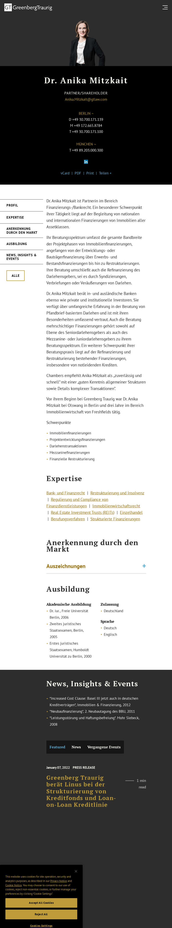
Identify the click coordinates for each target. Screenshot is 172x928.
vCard (65, 173)
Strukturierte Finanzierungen (115, 521)
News (76, 746)
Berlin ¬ (86, 113)
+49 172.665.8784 (88, 125)
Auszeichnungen (65, 567)
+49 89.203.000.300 (87, 150)
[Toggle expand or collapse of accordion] (144, 567)
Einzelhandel (131, 514)
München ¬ (86, 144)
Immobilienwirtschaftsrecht (116, 508)
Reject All (41, 920)
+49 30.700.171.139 (87, 119)
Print (90, 173)
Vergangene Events (104, 746)
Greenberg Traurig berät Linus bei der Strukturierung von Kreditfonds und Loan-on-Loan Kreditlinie (81, 795)
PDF (78, 173)
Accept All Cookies (41, 908)
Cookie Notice (13, 891)
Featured (57, 746)
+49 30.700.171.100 (87, 131)
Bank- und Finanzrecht (65, 495)
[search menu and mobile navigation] (166, 7)
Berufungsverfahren (68, 521)
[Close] (76, 877)
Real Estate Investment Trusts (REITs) (82, 514)
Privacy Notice (58, 886)
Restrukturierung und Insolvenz (117, 495)
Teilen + (105, 173)
